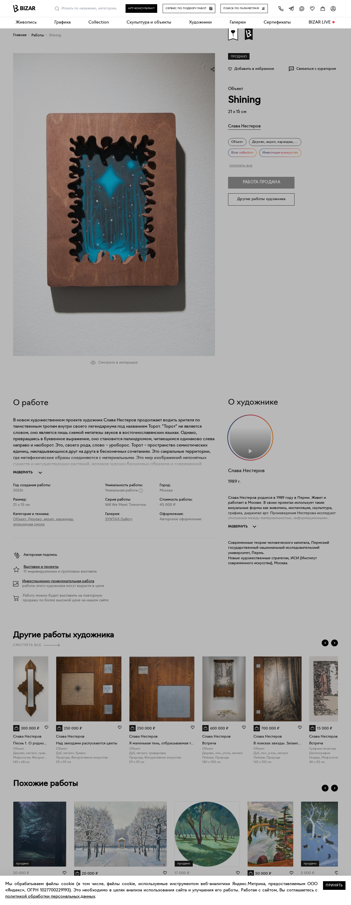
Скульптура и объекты (149, 22)
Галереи (238, 22)
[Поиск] (57, 9)
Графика (62, 22)
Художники (200, 22)
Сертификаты (277, 22)
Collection (98, 22)
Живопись (26, 22)
